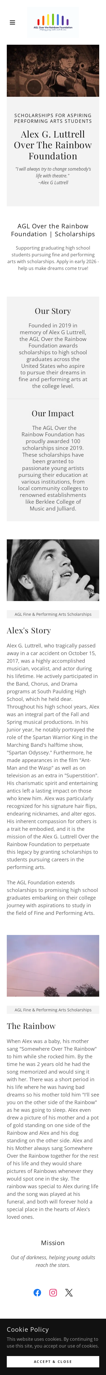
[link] (53, 22)
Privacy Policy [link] (53, 1362)
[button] (14, 22)
